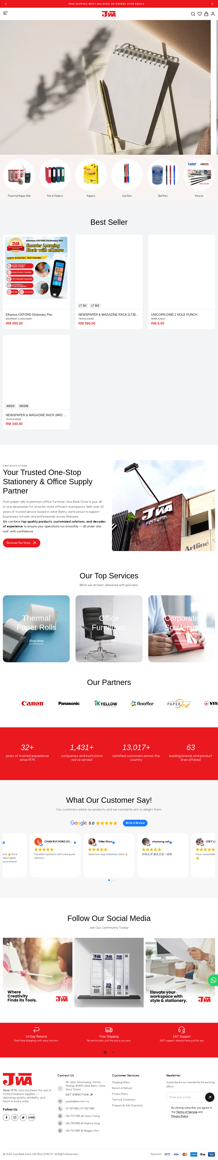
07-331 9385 (72, 1108)
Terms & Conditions (123, 1099)
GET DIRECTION (79, 1094)
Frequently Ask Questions (127, 1105)
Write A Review (135, 823)
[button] (6, 4)
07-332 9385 (87, 1108)
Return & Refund (122, 1088)
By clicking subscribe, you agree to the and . (191, 1112)
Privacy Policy (120, 1094)
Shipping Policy (121, 1082)
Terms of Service (186, 1112)
